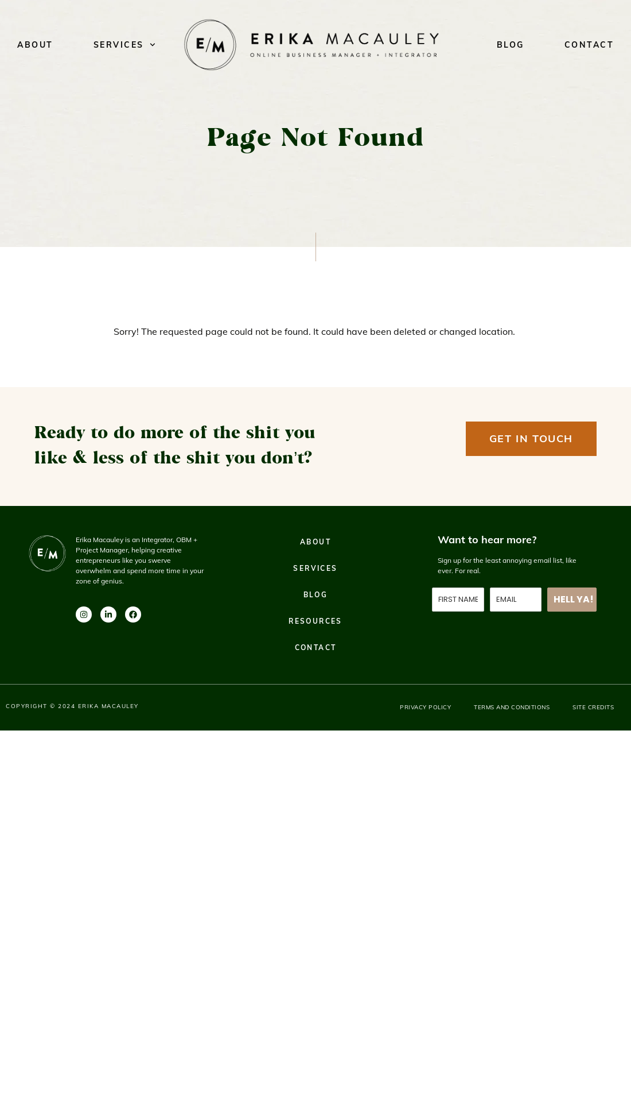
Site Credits (593, 707)
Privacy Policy (425, 707)
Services (124, 44)
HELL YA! (574, 599)
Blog (510, 45)
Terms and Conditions (512, 707)
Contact (589, 45)
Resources (315, 621)
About (35, 45)
